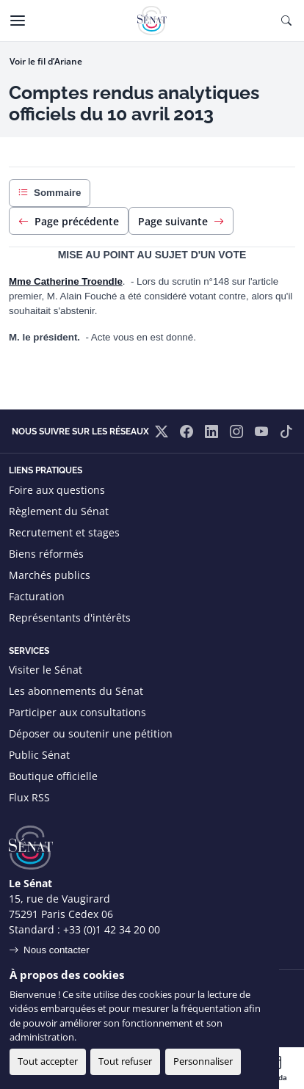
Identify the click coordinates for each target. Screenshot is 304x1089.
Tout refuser (125, 1061)
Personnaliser (203, 1061)
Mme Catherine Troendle (66, 281)
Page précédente (68, 221)
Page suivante (181, 221)
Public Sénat (39, 755)
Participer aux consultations (77, 712)
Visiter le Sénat (45, 670)
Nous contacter (56, 949)
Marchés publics (49, 575)
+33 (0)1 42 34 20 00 (111, 929)
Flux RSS (29, 797)
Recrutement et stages (64, 532)
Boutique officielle (53, 776)
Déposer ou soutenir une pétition (91, 733)
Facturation (37, 596)
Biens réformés (46, 554)
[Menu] (17, 20)
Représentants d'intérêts (70, 617)
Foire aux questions (57, 490)
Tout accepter (48, 1061)
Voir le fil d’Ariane (46, 61)
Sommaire (49, 193)
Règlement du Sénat (59, 511)
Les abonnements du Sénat (76, 691)
